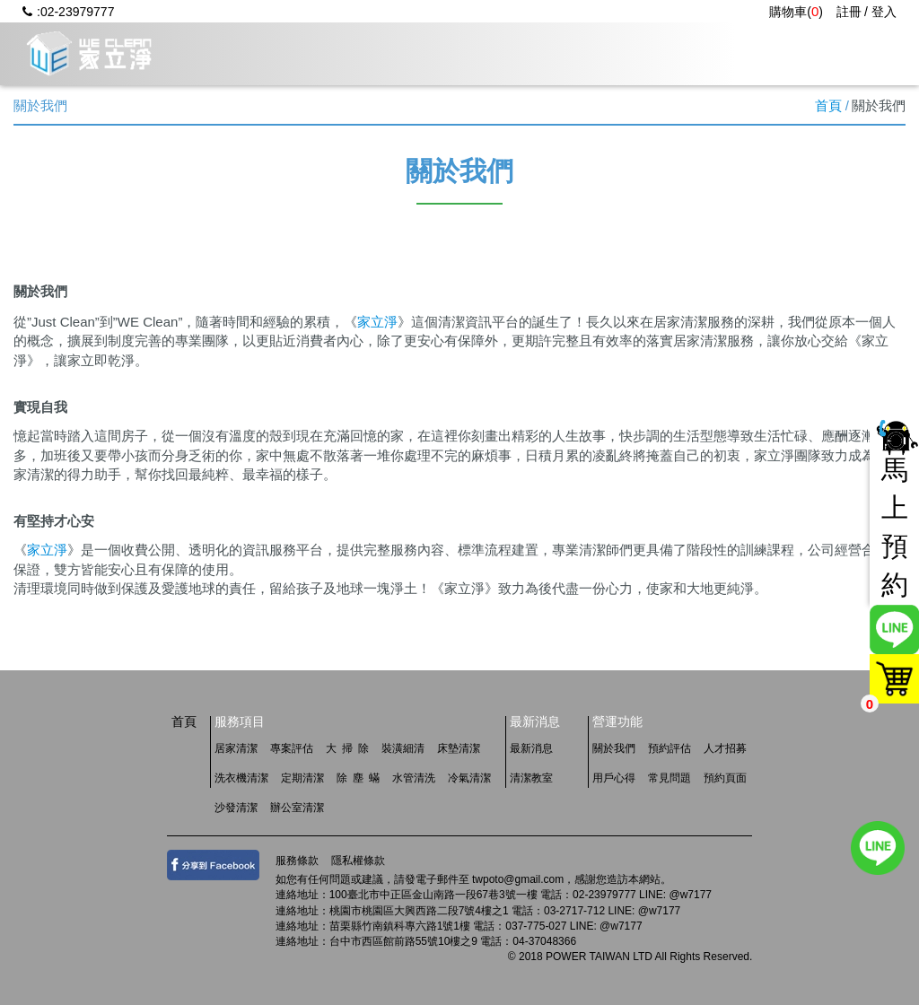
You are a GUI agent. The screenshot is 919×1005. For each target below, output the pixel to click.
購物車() (796, 11)
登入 (884, 11)
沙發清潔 (236, 807)
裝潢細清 (402, 748)
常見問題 (730, 53)
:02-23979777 (68, 11)
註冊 (849, 11)
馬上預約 (894, 527)
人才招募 (838, 53)
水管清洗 (413, 778)
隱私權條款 (358, 860)
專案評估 (291, 748)
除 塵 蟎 (358, 778)
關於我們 (300, 53)
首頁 (828, 105)
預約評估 (669, 748)
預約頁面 (725, 778)
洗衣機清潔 (241, 778)
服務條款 (297, 860)
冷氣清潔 (469, 778)
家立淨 (377, 321)
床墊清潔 (458, 748)
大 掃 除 (347, 748)
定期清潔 (302, 778)
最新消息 (515, 53)
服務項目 (407, 53)
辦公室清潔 (297, 807)
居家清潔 (236, 748)
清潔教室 (531, 778)
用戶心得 (623, 53)
